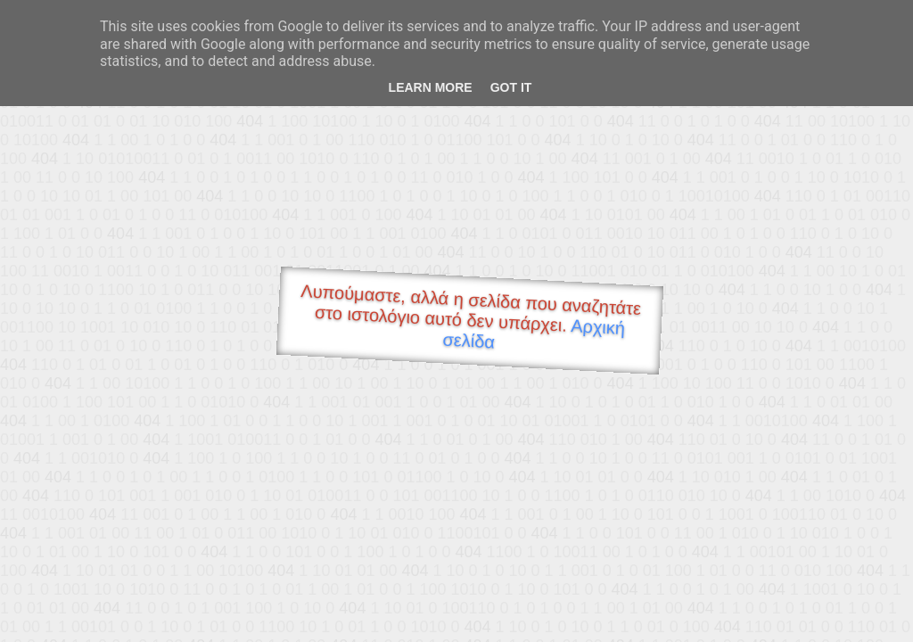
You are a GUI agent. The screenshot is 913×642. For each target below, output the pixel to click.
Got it (511, 87)
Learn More (431, 87)
